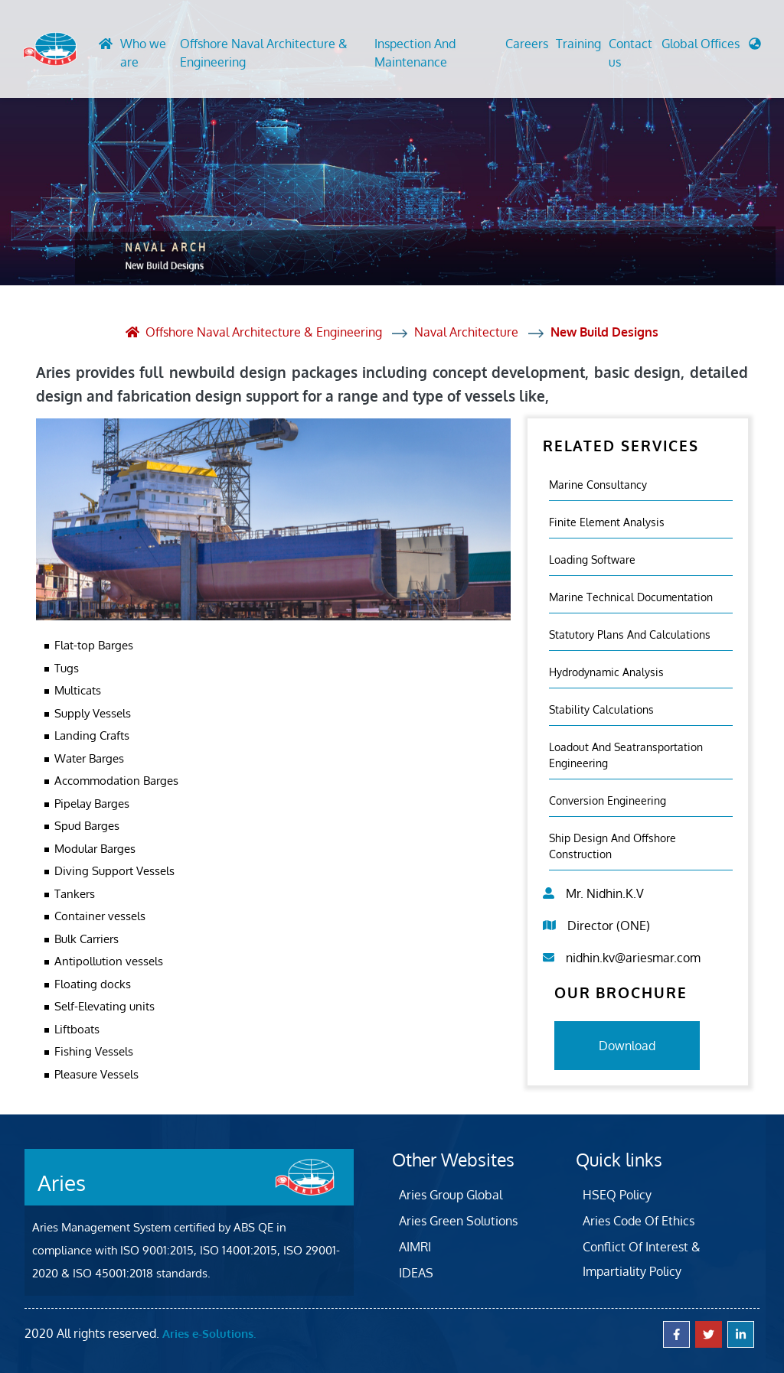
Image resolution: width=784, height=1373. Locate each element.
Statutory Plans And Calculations (629, 634)
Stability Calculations (601, 709)
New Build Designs (604, 332)
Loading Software (592, 559)
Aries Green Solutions (458, 1220)
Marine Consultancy (598, 484)
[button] (711, 47)
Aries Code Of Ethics (638, 1220)
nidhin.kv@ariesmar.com (633, 957)
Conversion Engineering (607, 800)
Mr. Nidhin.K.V (605, 893)
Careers (526, 43)
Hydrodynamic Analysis (606, 671)
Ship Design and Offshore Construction (612, 846)
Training (578, 43)
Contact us (630, 53)
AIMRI (415, 1246)
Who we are (143, 53)
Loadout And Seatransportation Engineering (626, 754)
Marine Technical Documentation (631, 597)
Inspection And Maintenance (415, 53)
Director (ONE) (608, 925)
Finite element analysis (607, 522)
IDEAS (416, 1272)
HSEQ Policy (617, 1194)
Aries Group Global (450, 1194)
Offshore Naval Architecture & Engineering (264, 53)
